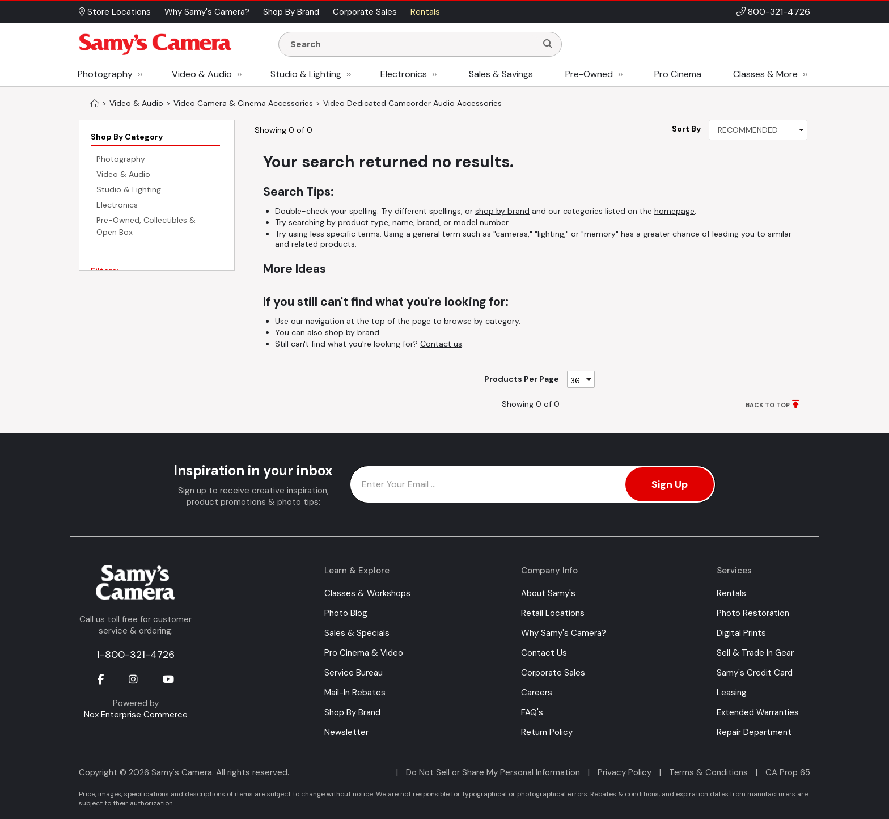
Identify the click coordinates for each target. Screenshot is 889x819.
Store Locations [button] (115, 12)
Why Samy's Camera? (563, 633)
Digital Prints (741, 633)
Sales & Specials (357, 633)
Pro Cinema (677, 74)
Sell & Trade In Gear (755, 652)
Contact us (441, 344)
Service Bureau (353, 672)
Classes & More (765, 74)
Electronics (403, 74)
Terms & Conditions (708, 772)
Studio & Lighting (305, 74)
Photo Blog (345, 613)
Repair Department (754, 732)
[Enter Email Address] (533, 484)
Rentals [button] (425, 12)
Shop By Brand (352, 712)
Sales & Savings (501, 74)
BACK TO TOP (768, 405)
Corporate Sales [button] (365, 12)
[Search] (548, 44)
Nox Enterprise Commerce (136, 714)
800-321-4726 (779, 12)
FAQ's (532, 712)
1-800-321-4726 (135, 654)
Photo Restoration (753, 613)
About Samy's (548, 593)
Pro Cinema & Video (363, 652)
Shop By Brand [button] (291, 12)
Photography (105, 74)
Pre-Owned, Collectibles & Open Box (146, 226)
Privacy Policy (624, 772)
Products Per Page (521, 379)
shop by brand (502, 211)
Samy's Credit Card (755, 672)
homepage (674, 211)
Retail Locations (553, 613)
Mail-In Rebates (355, 692)
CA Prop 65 (787, 772)
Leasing (732, 692)
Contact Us (544, 652)
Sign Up (669, 484)
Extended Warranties (758, 712)
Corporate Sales (553, 672)
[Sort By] (758, 130)
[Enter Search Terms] (412, 44)
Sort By (686, 129)
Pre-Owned (589, 74)
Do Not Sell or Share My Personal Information (493, 772)
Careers (536, 692)
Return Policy (547, 732)
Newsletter (346, 732)
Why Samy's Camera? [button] (206, 12)
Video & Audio (202, 74)
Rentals (731, 593)
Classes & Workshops (367, 593)
